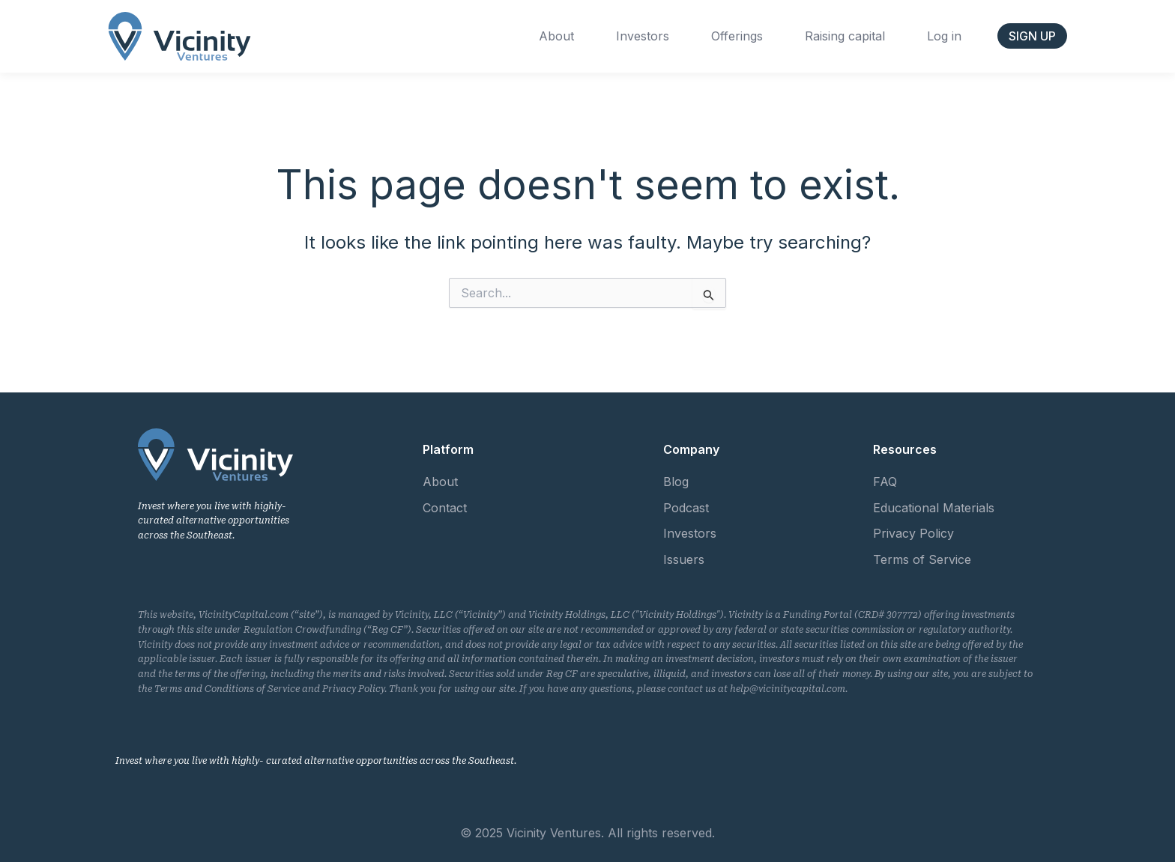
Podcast (686, 507)
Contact (445, 507)
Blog (676, 481)
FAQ (885, 481)
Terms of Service (922, 559)
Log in (944, 35)
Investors (642, 35)
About (556, 35)
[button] (1032, 36)
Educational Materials (933, 507)
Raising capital (845, 35)
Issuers (683, 559)
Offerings (737, 35)
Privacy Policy (913, 533)
